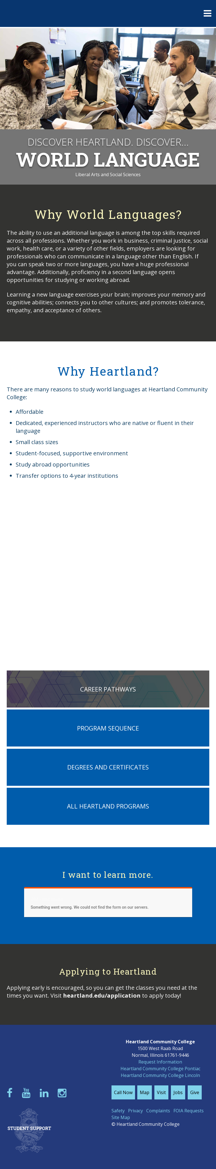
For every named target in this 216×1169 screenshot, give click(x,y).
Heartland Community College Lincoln (160, 1075)
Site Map (121, 1117)
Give (194, 1092)
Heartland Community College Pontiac (160, 1068)
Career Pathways (108, 689)
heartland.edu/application (102, 995)
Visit (161, 1092)
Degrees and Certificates (108, 767)
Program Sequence (108, 728)
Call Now (123, 1092)
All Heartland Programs (108, 806)
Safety (118, 1111)
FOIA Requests (188, 1111)
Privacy (135, 1111)
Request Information (160, 1062)
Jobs (178, 1092)
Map (144, 1092)
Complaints (158, 1111)
